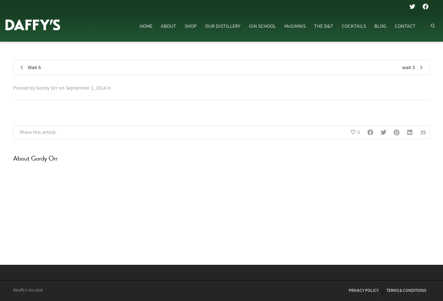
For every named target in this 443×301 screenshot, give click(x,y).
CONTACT (405, 26)
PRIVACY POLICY (364, 290)
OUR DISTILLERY (223, 26)
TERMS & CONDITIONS (406, 290)
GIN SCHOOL (262, 26)
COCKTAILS (354, 26)
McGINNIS (295, 26)
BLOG (380, 26)
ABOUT (168, 26)
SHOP (191, 26)
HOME (146, 26)
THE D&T (323, 26)
